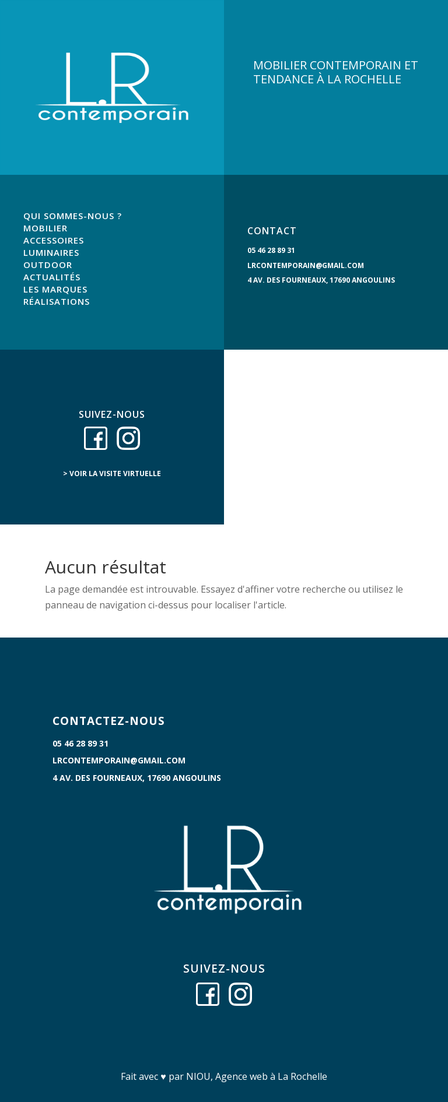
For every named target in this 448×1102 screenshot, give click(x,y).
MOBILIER (45, 228)
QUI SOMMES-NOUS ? (72, 215)
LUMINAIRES (51, 252)
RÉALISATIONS (56, 301)
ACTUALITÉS (51, 277)
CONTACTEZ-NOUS (108, 720)
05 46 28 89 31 (271, 250)
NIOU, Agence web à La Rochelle (256, 1076)
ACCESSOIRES (53, 240)
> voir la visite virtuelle (112, 473)
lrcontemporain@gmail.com (305, 265)
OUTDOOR (47, 264)
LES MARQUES (55, 289)
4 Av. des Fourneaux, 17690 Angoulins (321, 280)
